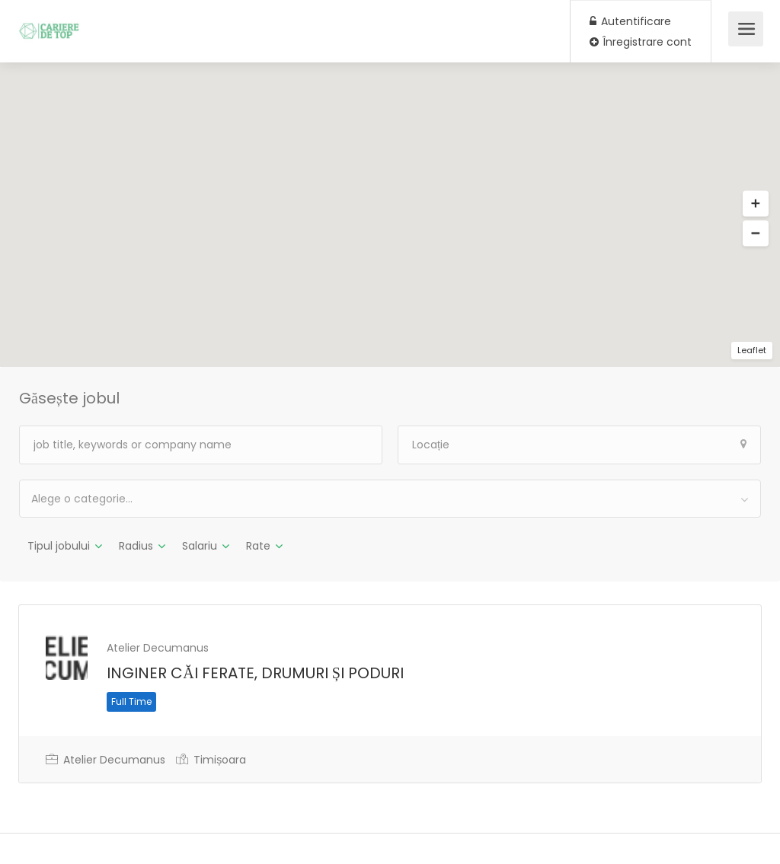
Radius (136, 545)
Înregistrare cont (641, 41)
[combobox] (390, 499)
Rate (258, 545)
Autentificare (630, 21)
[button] (756, 204)
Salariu (199, 545)
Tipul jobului (58, 545)
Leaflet (751, 350)
